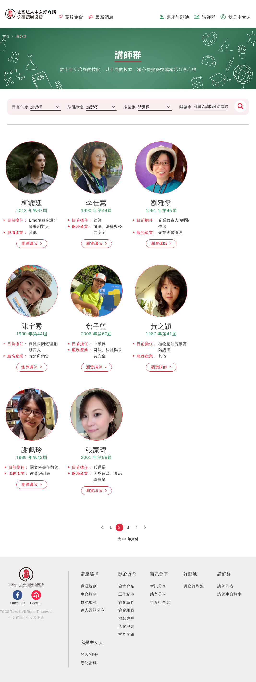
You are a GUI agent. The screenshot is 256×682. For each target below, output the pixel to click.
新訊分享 (159, 574)
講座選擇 (90, 574)
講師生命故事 (229, 594)
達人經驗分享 (93, 610)
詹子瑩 (96, 326)
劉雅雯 (161, 203)
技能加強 (89, 602)
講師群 (224, 574)
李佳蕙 (96, 203)
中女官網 (15, 617)
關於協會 (127, 574)
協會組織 (126, 610)
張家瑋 (96, 450)
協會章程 (126, 602)
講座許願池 (194, 586)
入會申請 (126, 626)
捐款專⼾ (126, 618)
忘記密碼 (89, 663)
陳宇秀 (31, 326)
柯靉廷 (31, 203)
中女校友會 (35, 617)
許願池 (190, 574)
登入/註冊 (89, 655)
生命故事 (89, 594)
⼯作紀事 (126, 594)
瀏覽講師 (30, 243)
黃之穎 (161, 326)
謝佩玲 (31, 450)
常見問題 (126, 634)
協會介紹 (126, 586)
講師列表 (225, 586)
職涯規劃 (89, 586)
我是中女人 (92, 642)
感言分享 (158, 594)
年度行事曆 (160, 602)
